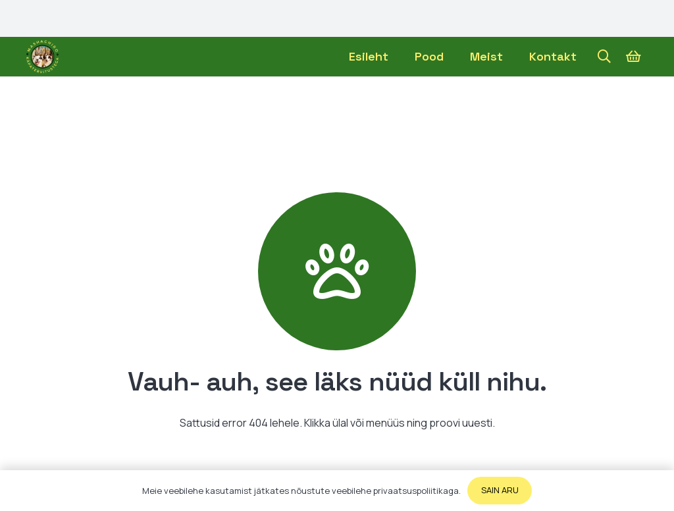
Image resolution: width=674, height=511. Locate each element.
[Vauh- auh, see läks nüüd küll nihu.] (337, 271)
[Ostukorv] (633, 56)
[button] (604, 57)
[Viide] (42, 56)
